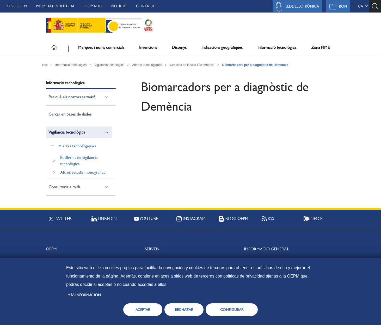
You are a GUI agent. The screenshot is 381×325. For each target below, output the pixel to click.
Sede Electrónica (296, 7)
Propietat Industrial (55, 6)
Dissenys (179, 47)
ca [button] (363, 6)
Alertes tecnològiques (147, 65)
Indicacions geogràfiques (222, 47)
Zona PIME (320, 47)
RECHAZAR (184, 310)
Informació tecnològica (276, 47)
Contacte (145, 6)
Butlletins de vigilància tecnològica (79, 160)
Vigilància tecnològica (109, 65)
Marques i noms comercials (101, 47)
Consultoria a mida (64, 186)
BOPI (337, 7)
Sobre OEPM (16, 6)
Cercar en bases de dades (69, 114)
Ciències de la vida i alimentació (192, 65)
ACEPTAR (143, 310)
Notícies (119, 6)
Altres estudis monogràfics (82, 172)
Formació (93, 6)
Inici (44, 65)
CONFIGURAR (231, 310)
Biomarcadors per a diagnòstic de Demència (255, 65)
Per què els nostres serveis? (71, 96)
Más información (84, 295)
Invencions (148, 47)
